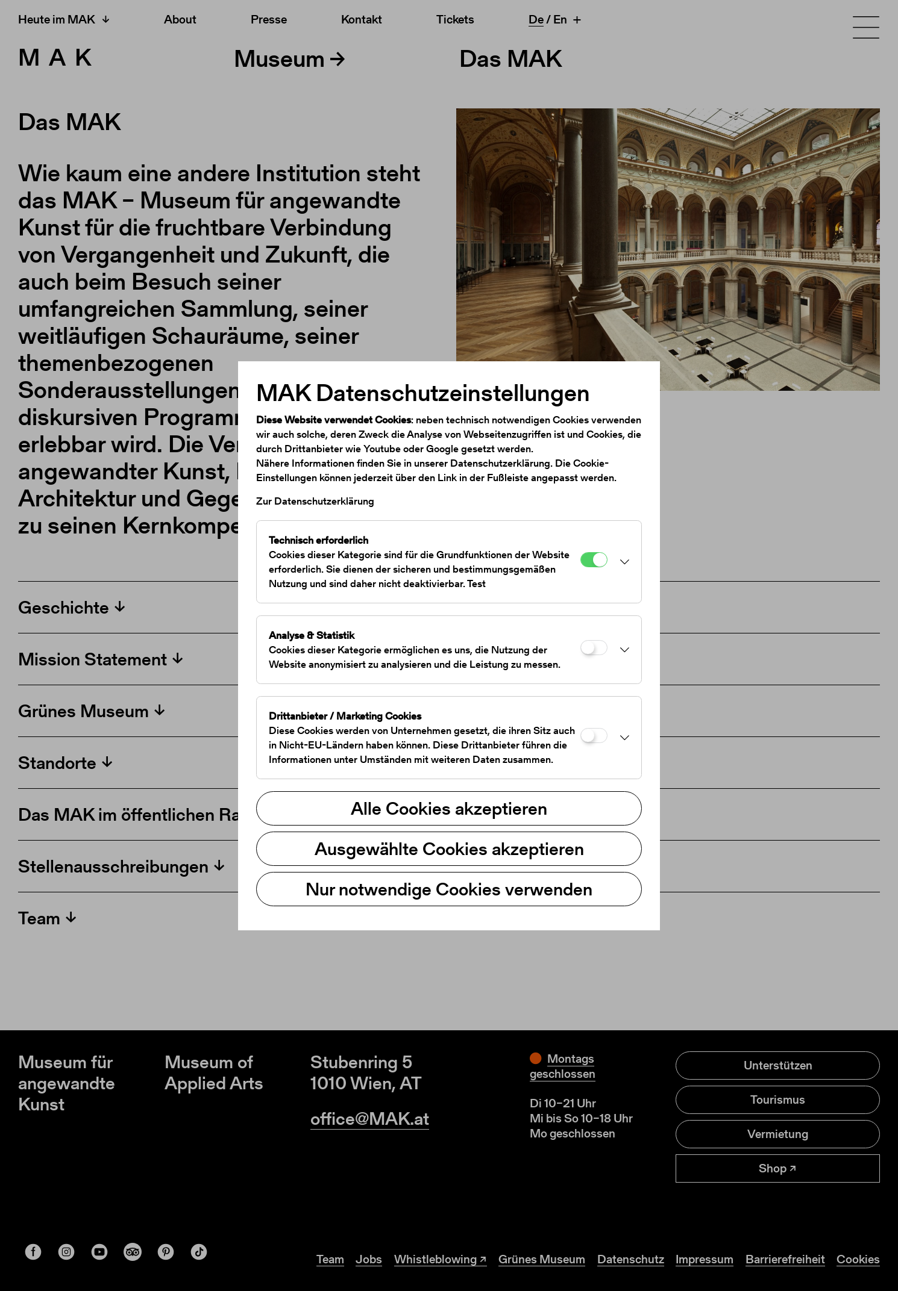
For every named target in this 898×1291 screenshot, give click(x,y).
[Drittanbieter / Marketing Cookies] (594, 735)
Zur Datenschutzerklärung (315, 501)
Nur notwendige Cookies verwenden (449, 888)
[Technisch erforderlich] (594, 559)
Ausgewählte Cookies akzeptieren (449, 848)
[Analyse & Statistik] (594, 647)
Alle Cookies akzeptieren (449, 808)
